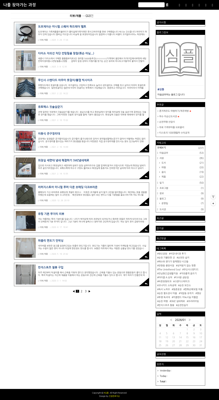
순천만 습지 (183, 257)
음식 (182, 172)
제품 (182, 176)
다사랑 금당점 (182, 277)
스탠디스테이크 (182, 281)
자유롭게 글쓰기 (189, 273)
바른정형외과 (165, 281)
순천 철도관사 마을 (168, 293)
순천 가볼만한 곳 (167, 257)
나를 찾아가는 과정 (19, 5)
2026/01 (180, 320)
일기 (181, 182)
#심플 (106, 393)
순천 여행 (163, 301)
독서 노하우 (164, 289)
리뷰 (181, 158)
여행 (182, 167)
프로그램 (181, 188)
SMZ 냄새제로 (178, 301)
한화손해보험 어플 (194, 289)
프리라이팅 (193, 301)
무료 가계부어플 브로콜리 (171, 127)
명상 (199, 293)
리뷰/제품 (43, 40)
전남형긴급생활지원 (168, 273)
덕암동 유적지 (187, 293)
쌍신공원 (163, 254)
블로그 (181, 198)
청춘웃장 (177, 289)
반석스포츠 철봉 (166, 305)
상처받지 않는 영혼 (186, 265)
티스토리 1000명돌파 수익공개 (174, 133)
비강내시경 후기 (178, 254)
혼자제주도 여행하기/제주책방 (175, 111)
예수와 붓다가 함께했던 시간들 (173, 261)
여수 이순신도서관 (169, 116)
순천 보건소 (185, 285)
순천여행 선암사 (167, 122)
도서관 (181, 209)
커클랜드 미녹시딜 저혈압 (185, 297)
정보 (181, 193)
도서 (182, 162)
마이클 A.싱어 (165, 277)
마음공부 (181, 152)
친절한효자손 (114, 396)
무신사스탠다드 (191, 269)
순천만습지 (182, 305)
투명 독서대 (164, 297)
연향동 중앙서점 (166, 265)
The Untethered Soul (169, 269)
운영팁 (182, 203)
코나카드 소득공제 (167, 285)
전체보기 (180, 147)
